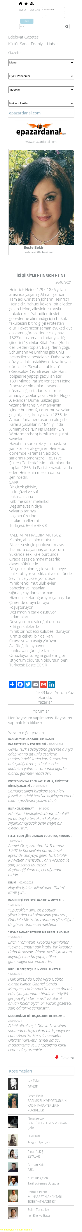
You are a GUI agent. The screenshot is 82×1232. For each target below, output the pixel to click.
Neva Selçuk (36, 1118)
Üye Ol (22, 9)
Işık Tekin (34, 1080)
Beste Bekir (35, 1096)
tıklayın (36, 722)
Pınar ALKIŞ (35, 1152)
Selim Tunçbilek (38, 1209)
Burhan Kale (36, 1165)
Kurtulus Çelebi (38, 1178)
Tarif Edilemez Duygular (44, 1183)
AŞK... (31, 1169)
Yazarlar (45, 702)
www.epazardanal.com (41, 142)
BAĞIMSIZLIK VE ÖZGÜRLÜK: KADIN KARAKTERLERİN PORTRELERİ (47, 1105)
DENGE (33, 1087)
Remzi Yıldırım (37, 1192)
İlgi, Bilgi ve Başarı (40, 1215)
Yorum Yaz (64, 692)
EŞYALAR (34, 1156)
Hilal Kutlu (35, 1136)
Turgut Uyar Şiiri (39, 1142)
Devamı (64, 1057)
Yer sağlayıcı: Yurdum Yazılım (16, 1229)
